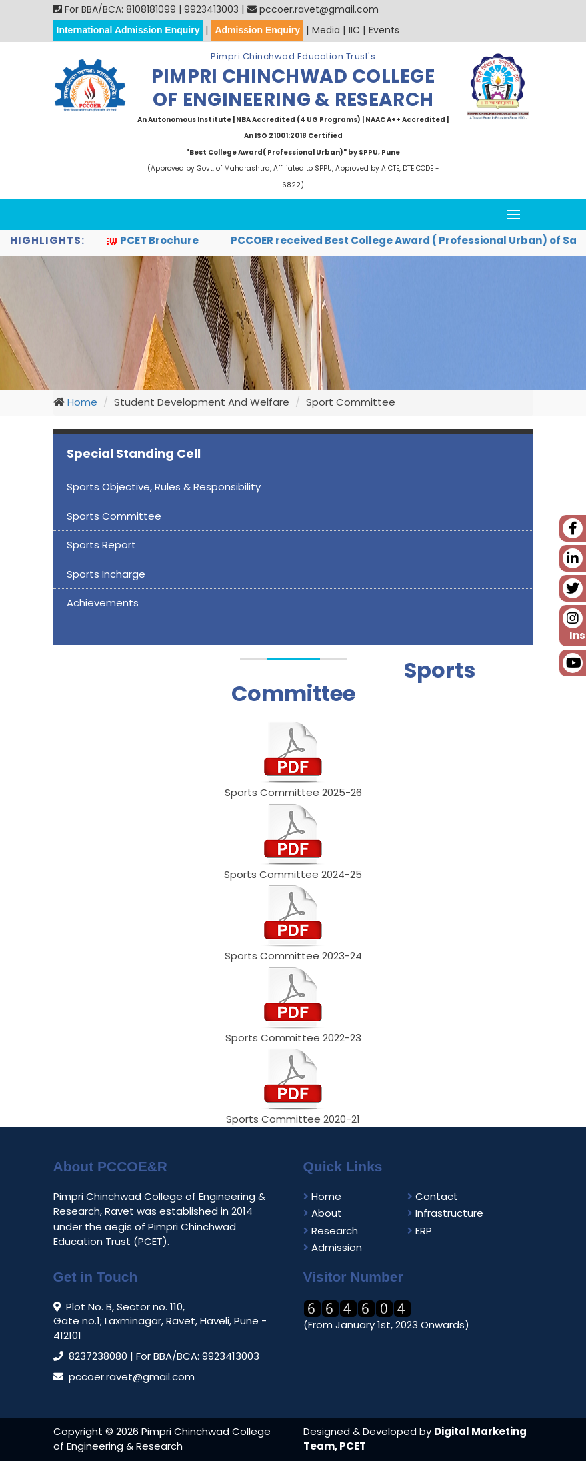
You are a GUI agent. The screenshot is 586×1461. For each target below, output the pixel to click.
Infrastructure (445, 1213)
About (322, 1213)
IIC (354, 30)
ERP (419, 1231)
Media (326, 30)
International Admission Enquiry (128, 30)
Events (384, 30)
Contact (432, 1196)
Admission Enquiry (257, 30)
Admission (332, 1247)
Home (81, 402)
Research (330, 1231)
